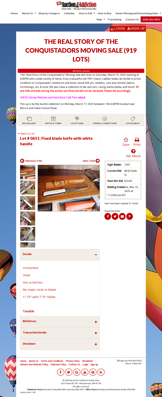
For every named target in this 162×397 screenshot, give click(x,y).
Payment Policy (58, 364)
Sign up (94, 364)
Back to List (26, 133)
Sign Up (136, 28)
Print (137, 142)
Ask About (133, 153)
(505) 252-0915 (151, 19)
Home (14, 13)
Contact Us (132, 19)
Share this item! (112, 210)
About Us (27, 13)
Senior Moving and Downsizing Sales (137, 13)
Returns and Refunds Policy (34, 364)
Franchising (114, 19)
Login (119, 28)
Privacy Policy (73, 360)
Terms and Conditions (52, 360)
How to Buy (105, 13)
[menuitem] (14, 13)
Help (99, 19)
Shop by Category (49, 13)
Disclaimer (87, 360)
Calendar (69, 13)
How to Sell (85, 13)
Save (126, 142)
